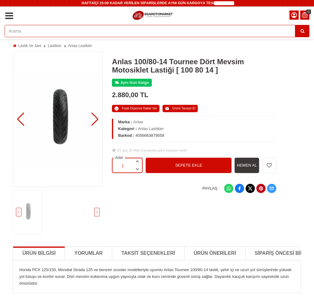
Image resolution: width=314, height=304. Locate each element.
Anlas (138, 122)
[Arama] (302, 31)
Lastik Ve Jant (29, 46)
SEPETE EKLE (188, 165)
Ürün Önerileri (215, 253)
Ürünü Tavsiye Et (180, 108)
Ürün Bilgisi (39, 253)
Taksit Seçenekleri (148, 253)
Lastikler (55, 46)
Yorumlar (88, 253)
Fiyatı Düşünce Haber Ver (135, 108)
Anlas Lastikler (80, 46)
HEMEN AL (247, 165)
